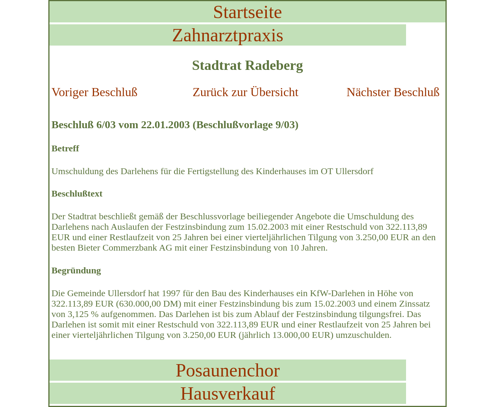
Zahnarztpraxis (227, 35)
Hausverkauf (227, 393)
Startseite (247, 12)
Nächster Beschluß (393, 92)
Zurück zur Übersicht (246, 92)
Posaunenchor (228, 370)
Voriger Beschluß (94, 92)
